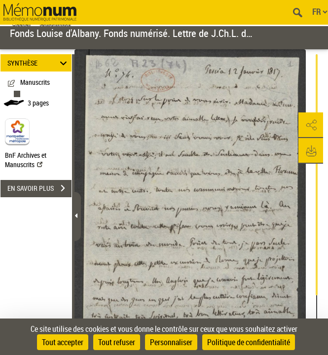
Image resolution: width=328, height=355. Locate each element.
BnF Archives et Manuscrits (25, 159)
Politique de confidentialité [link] (248, 342)
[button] (310, 125)
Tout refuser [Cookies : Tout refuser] (116, 342)
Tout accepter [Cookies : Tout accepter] (62, 342)
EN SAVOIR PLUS (39, 188)
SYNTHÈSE (38, 62)
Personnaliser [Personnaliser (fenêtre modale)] (171, 342)
